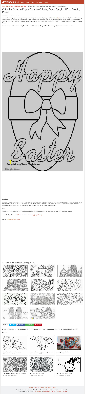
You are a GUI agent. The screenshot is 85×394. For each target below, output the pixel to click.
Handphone (18, 215)
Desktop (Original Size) (36, 215)
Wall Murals (39, 2)
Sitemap (31, 387)
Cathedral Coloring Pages (13, 219)
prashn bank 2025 (63, 391)
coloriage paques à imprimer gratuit (50, 391)
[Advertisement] (42, 39)
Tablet (25, 215)
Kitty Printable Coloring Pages (64, 373)
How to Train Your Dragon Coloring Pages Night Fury (43, 352)
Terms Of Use (48, 387)
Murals (46, 2)
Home (22, 2)
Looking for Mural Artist (62, 352)
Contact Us (36, 387)
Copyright (42, 387)
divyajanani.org (10, 1)
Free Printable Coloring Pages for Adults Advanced (16, 373)
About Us (54, 387)
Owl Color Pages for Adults (37, 373)
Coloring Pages (30, 2)
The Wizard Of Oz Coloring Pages (12, 352)
